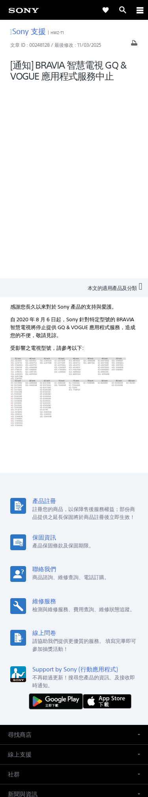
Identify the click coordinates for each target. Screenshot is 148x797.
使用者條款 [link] (74, 741)
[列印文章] (134, 45)
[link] (23, 10)
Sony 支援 (28, 31)
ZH (34, 634)
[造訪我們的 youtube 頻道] (83, 694)
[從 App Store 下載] (107, 510)
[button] (74, 544)
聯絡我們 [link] (126, 675)
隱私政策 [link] (74, 750)
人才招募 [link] (98, 675)
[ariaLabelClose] (139, 10)
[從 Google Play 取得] (57, 510)
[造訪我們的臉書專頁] (66, 694)
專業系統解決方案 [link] (32, 675)
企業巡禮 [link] (70, 675)
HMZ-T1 (57, 33)
